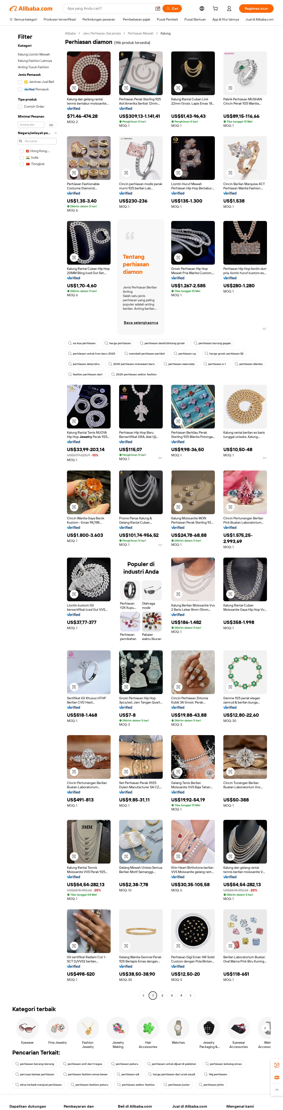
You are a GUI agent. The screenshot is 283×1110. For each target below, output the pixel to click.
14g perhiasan (220, 1080)
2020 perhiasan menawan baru (133, 370)
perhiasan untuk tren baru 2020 (92, 360)
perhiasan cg (186, 360)
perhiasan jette (215, 1091)
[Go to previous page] (143, 1001)
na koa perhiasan (82, 349)
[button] (74, 88)
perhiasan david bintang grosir (164, 349)
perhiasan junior (180, 1091)
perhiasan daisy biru (84, 370)
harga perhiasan (118, 349)
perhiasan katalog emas (227, 1070)
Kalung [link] (172, 33)
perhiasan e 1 (218, 370)
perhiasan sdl (130, 1080)
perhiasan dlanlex (82, 380)
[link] (277, 1065)
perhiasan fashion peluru (91, 1091)
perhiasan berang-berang (35, 1070)
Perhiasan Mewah (146, 33)
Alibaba (71, 33)
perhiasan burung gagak (215, 349)
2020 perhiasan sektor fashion (173, 380)
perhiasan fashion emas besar (87, 1080)
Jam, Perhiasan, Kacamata (104, 33)
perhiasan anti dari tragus (84, 1070)
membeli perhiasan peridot (145, 360)
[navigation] (35, 518)
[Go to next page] (190, 1001)
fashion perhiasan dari (123, 380)
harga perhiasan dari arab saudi (175, 1080)
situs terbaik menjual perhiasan (39, 1091)
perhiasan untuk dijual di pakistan (174, 1070)
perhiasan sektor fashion (138, 1091)
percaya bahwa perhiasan (35, 1080)
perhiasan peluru (126, 1070)
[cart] (214, 9)
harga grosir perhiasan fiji (226, 360)
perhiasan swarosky (182, 370)
